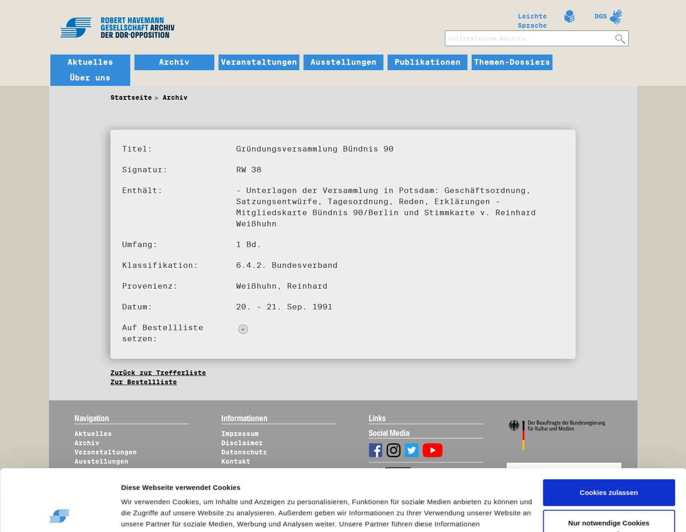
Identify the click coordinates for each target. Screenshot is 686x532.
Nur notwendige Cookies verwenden (609, 470)
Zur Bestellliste (143, 382)
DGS (601, 16)
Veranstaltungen (259, 62)
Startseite (131, 97)
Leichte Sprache (532, 18)
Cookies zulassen (609, 435)
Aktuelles (90, 62)
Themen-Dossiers (512, 62)
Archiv (174, 62)
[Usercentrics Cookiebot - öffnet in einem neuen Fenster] (59, 514)
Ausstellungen (343, 62)
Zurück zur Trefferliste (158, 372)
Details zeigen (153, 514)
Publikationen (428, 62)
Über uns (90, 78)
